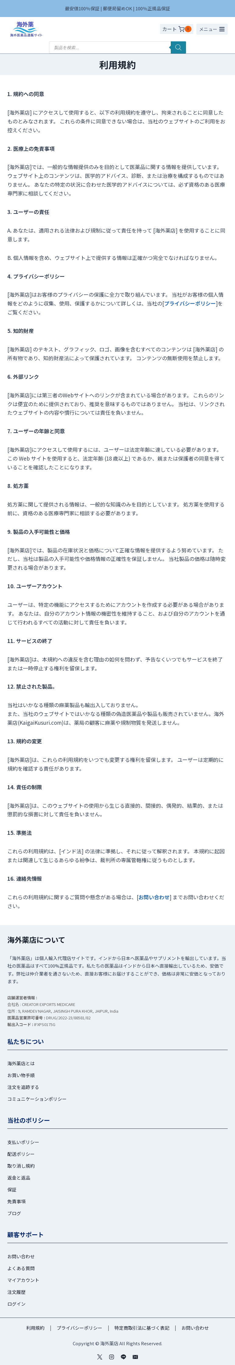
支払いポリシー (23, 1142)
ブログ (14, 1213)
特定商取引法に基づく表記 (141, 1328)
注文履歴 (16, 1292)
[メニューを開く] (212, 29)
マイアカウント (23, 1280)
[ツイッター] (99, 1357)
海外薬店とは (21, 1063)
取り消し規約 (21, 1166)
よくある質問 (21, 1268)
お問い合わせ (21, 1256)
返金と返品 (18, 1177)
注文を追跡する (23, 1087)
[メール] (135, 1357)
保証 (11, 1189)
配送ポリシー (21, 1154)
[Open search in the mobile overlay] (117, 47)
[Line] (123, 1357)
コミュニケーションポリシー (37, 1099)
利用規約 (35, 1328)
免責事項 (16, 1201)
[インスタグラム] (111, 1357)
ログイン (16, 1304)
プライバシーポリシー (190, 303)
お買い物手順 (21, 1075)
